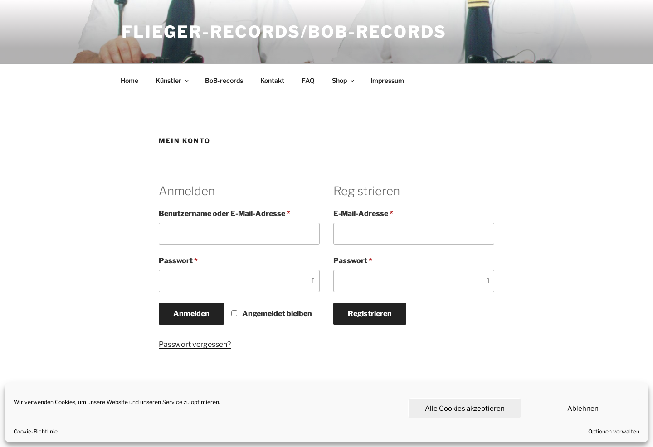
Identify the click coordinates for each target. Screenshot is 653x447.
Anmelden (191, 313)
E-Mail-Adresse (384, 213)
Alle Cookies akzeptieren (465, 408)
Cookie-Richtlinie (36, 431)
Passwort (199, 260)
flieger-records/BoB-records (284, 32)
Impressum (387, 80)
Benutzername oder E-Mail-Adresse (239, 213)
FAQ (308, 80)
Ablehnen (583, 408)
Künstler (173, 80)
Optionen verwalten (613, 431)
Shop (344, 80)
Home (129, 80)
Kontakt (272, 80)
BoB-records (224, 80)
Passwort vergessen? (195, 344)
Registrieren (370, 313)
